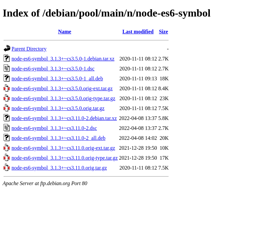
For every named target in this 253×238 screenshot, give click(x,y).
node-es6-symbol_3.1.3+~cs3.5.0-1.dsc (53, 68)
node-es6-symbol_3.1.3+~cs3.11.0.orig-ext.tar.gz (63, 148)
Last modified (138, 31)
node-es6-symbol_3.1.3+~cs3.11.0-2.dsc (54, 128)
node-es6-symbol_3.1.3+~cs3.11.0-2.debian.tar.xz (64, 118)
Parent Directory (29, 49)
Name (64, 31)
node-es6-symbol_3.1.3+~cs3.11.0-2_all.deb (58, 138)
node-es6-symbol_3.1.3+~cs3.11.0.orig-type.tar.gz (65, 158)
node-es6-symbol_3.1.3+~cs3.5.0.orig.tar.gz (58, 108)
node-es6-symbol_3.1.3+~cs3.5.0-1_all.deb (57, 78)
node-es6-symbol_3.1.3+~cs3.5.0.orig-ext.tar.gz (62, 88)
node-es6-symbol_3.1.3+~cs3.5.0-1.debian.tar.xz (63, 58)
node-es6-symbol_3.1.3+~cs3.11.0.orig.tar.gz (59, 168)
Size (163, 31)
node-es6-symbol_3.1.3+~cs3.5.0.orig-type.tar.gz (63, 98)
